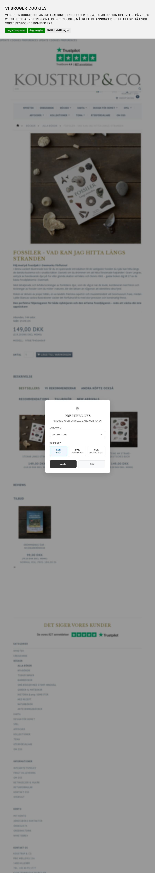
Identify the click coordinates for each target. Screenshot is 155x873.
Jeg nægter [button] (36, 30)
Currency (55, 443)
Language (55, 428)
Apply (63, 464)
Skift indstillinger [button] (58, 30)
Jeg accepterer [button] (16, 30)
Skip (92, 464)
